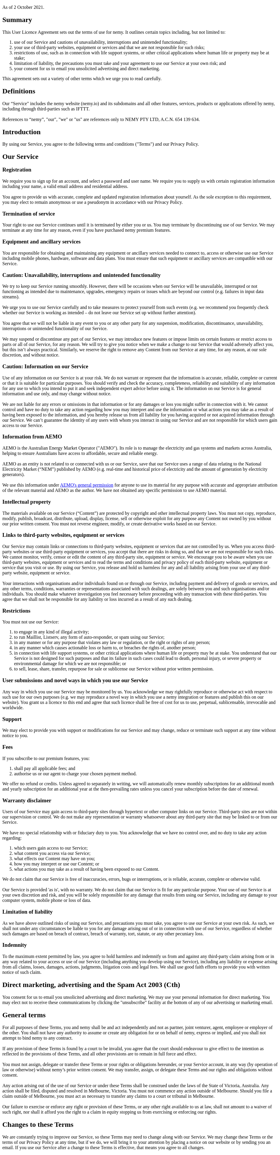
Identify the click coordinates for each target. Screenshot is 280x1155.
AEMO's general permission (86, 484)
